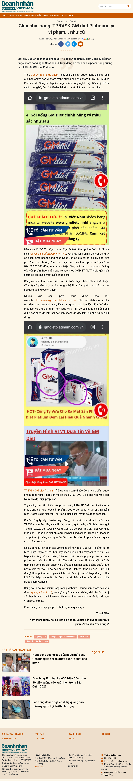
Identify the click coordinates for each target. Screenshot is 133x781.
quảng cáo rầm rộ (41, 592)
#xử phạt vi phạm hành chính (63, 637)
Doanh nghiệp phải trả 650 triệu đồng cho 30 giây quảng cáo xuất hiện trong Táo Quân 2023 (59, 682)
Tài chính (64, 15)
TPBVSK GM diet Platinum (39, 490)
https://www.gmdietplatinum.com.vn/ (56, 300)
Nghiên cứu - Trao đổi (14, 15)
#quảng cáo (40, 637)
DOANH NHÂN (36, 15)
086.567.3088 (108, 758)
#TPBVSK (84, 637)
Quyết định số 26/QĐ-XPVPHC (48, 253)
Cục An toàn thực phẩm (45, 74)
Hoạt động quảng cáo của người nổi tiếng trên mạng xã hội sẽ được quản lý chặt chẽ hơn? (59, 659)
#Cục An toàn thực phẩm (37, 641)
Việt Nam (26, 15)
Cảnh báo (60, 22)
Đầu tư (71, 15)
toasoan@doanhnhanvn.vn (114, 761)
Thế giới (45, 15)
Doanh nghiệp (54, 15)
